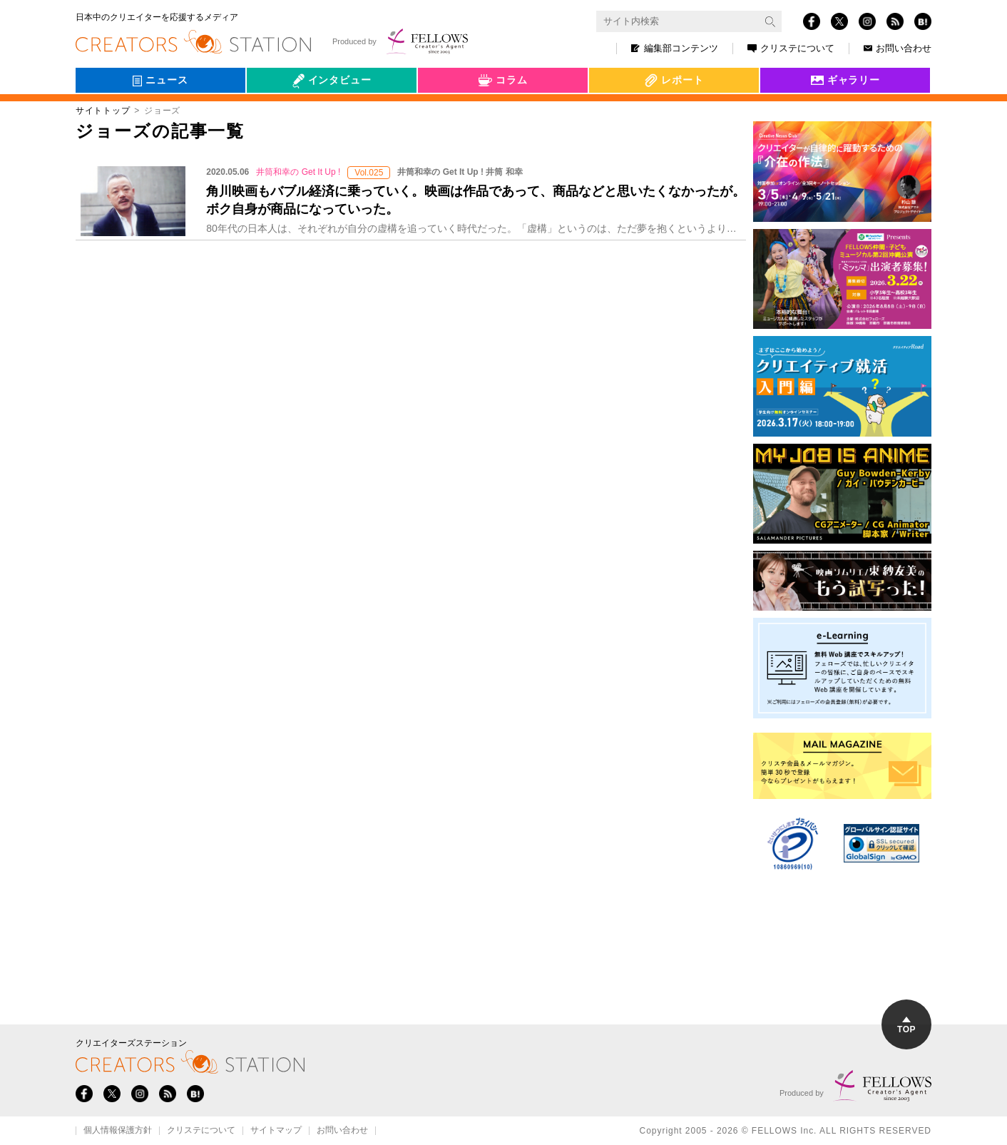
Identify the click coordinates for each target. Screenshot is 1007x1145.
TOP (906, 1025)
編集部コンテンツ (674, 48)
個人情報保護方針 (117, 1130)
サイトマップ (276, 1130)
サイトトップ (103, 111)
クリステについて (790, 48)
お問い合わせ (897, 48)
